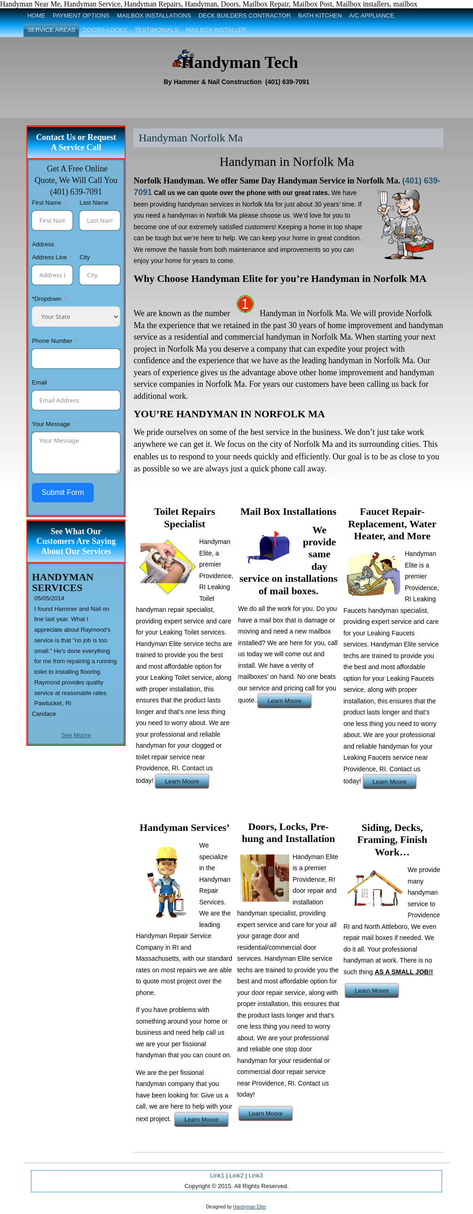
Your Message (51, 424)
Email (39, 382)
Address (43, 244)
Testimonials (156, 29)
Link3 (256, 1175)
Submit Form (63, 492)
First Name (46, 202)
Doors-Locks (105, 29)
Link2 (236, 1175)
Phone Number (52, 340)
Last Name (94, 202)
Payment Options (81, 15)
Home (36, 15)
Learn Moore (182, 781)
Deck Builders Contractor (245, 15)
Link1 (217, 1175)
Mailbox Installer (216, 29)
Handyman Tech (239, 62)
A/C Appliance (371, 15)
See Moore (76, 735)
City (84, 257)
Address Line (50, 257)
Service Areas (51, 29)
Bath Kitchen (319, 15)
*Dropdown (46, 298)
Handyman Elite (249, 1206)
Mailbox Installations (154, 15)
